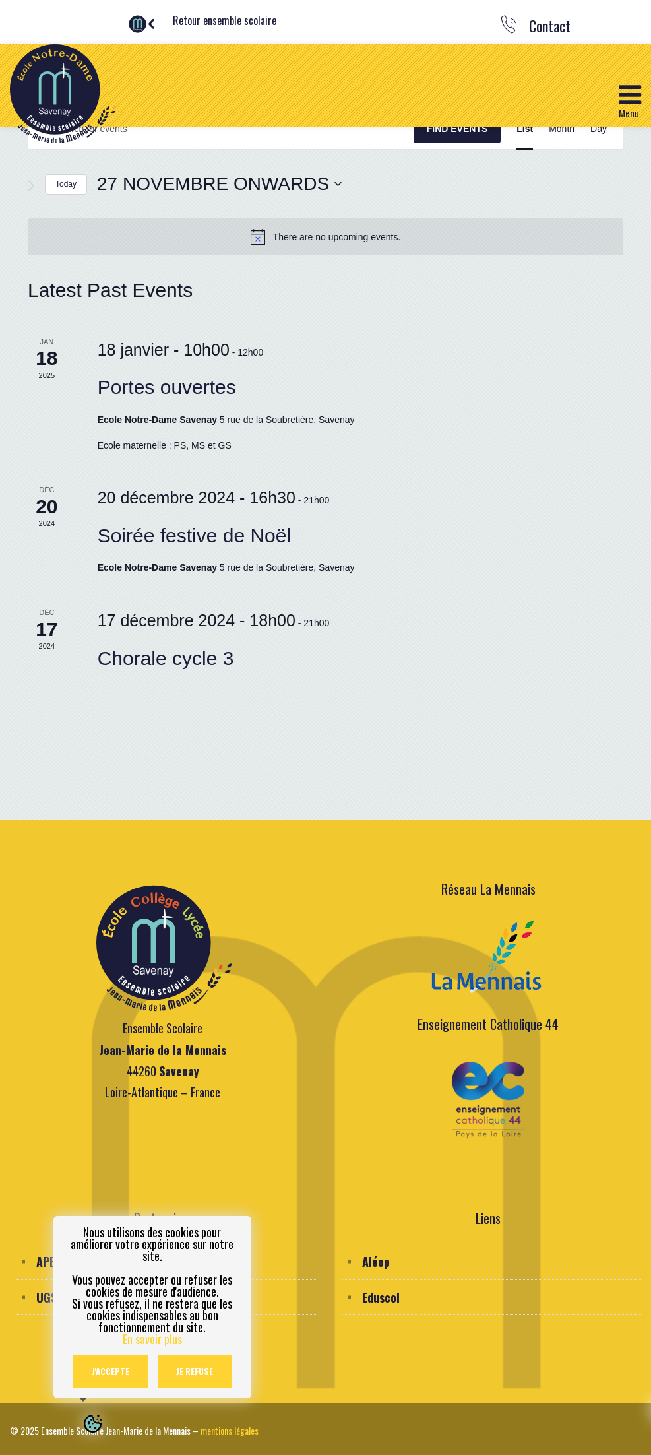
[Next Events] (31, 185)
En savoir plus (152, 1338)
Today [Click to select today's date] (66, 184)
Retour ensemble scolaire (224, 20)
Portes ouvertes (167, 387)
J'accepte (110, 1371)
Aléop (376, 1261)
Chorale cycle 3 (166, 658)
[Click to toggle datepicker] (219, 184)
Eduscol (381, 1297)
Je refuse (194, 1371)
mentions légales (230, 1430)
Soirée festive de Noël (195, 535)
